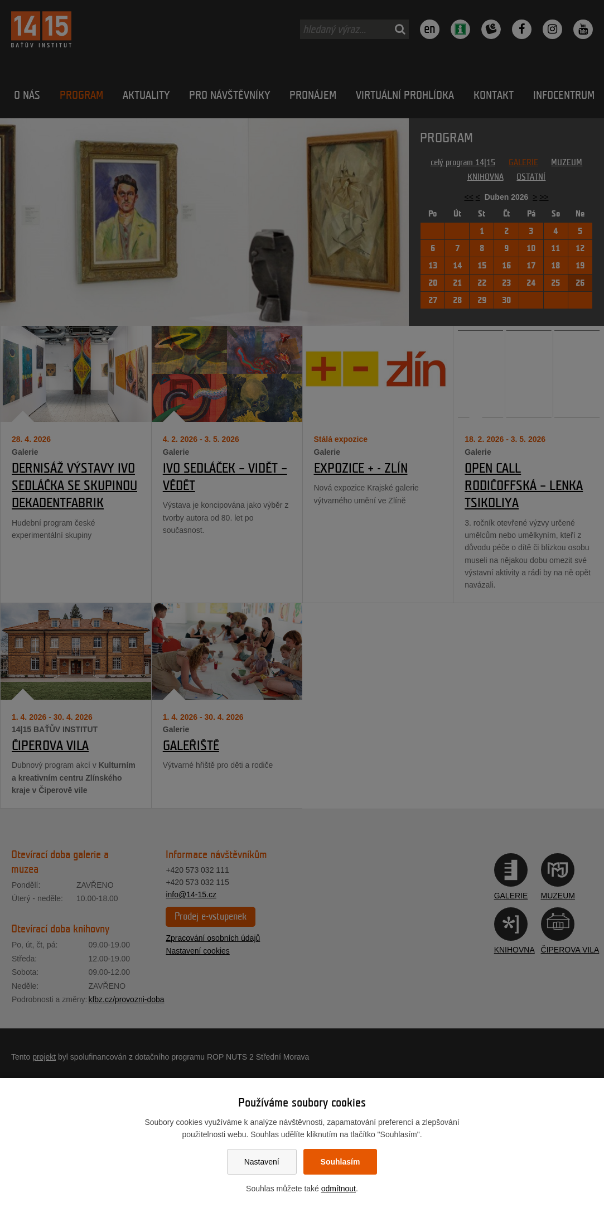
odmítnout (338, 1188)
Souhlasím (340, 1161)
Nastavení (261, 1161)
